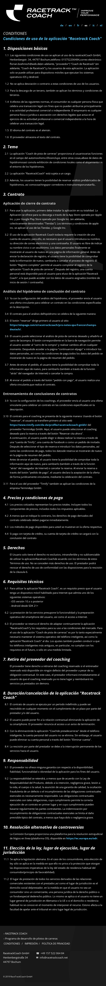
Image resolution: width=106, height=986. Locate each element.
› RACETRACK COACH (15, 933)
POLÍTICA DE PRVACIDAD (56, 943)
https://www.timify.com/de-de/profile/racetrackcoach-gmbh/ (48, 424)
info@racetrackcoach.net (54, 957)
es (86, 25)
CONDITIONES (12, 943)
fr (78, 25)
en (70, 25)
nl (101, 25)
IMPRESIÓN (31, 943)
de (61, 25)
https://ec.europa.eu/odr (81, 838)
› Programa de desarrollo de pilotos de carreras (31, 938)
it (94, 25)
